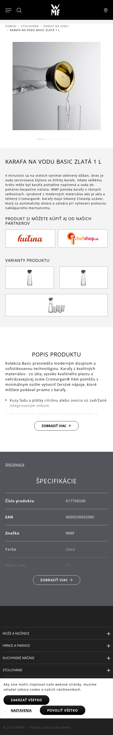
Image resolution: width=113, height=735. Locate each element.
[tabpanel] (56, 531)
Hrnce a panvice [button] (16, 645)
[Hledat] (19, 10)
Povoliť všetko (62, 710)
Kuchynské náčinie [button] (18, 658)
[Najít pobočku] (105, 10)
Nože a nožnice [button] (16, 633)
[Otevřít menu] (8, 10)
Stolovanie (30, 26)
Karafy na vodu (56, 26)
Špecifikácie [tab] (14, 465)
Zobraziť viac (54, 426)
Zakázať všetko (26, 700)
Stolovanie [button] (12, 670)
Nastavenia (21, 710)
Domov (10, 26)
